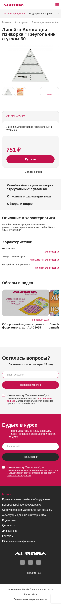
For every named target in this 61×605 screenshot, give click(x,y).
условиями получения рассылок (41, 470)
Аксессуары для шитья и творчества (24, 515)
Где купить (8, 525)
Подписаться (30, 457)
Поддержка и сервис (40, 13)
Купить (30, 159)
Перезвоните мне (30, 385)
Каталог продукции (14, 13)
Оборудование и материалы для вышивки (27, 510)
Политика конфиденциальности (30, 599)
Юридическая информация (18, 541)
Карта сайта (30, 595)
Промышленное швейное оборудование (26, 499)
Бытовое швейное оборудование (21, 504)
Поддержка (9, 520)
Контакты (7, 536)
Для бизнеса (9, 531)
